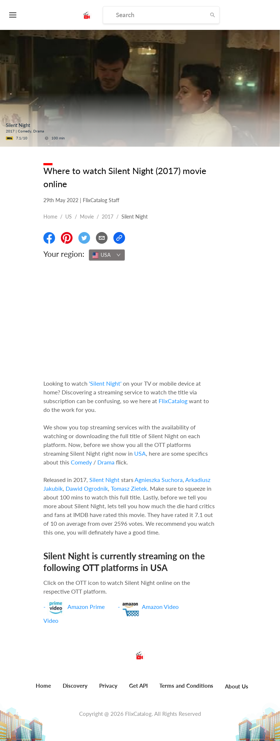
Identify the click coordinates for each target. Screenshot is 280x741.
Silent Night (104, 479)
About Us (236, 686)
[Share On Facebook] (49, 238)
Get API (138, 685)
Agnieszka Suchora (159, 479)
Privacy (108, 685)
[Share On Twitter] (84, 238)
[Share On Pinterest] (67, 238)
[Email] (102, 238)
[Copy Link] (119, 238)
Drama (105, 462)
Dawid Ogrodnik (87, 488)
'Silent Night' (105, 383)
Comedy (81, 462)
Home (50, 216)
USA (140, 453)
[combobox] (107, 255)
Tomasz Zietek (129, 488)
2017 (107, 216)
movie (87, 216)
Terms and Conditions (186, 685)
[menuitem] (43, 689)
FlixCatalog (173, 400)
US (68, 216)
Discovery (75, 685)
